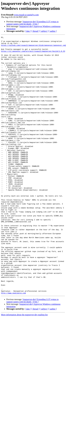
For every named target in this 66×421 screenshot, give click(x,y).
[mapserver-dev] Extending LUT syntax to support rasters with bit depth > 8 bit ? (32, 22)
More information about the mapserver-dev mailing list (24, 366)
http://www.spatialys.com (13, 344)
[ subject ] (44, 31)
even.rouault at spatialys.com (26, 15)
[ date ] (28, 31)
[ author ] (53, 31)
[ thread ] (35, 31)
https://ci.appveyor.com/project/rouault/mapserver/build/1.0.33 (33, 54)
